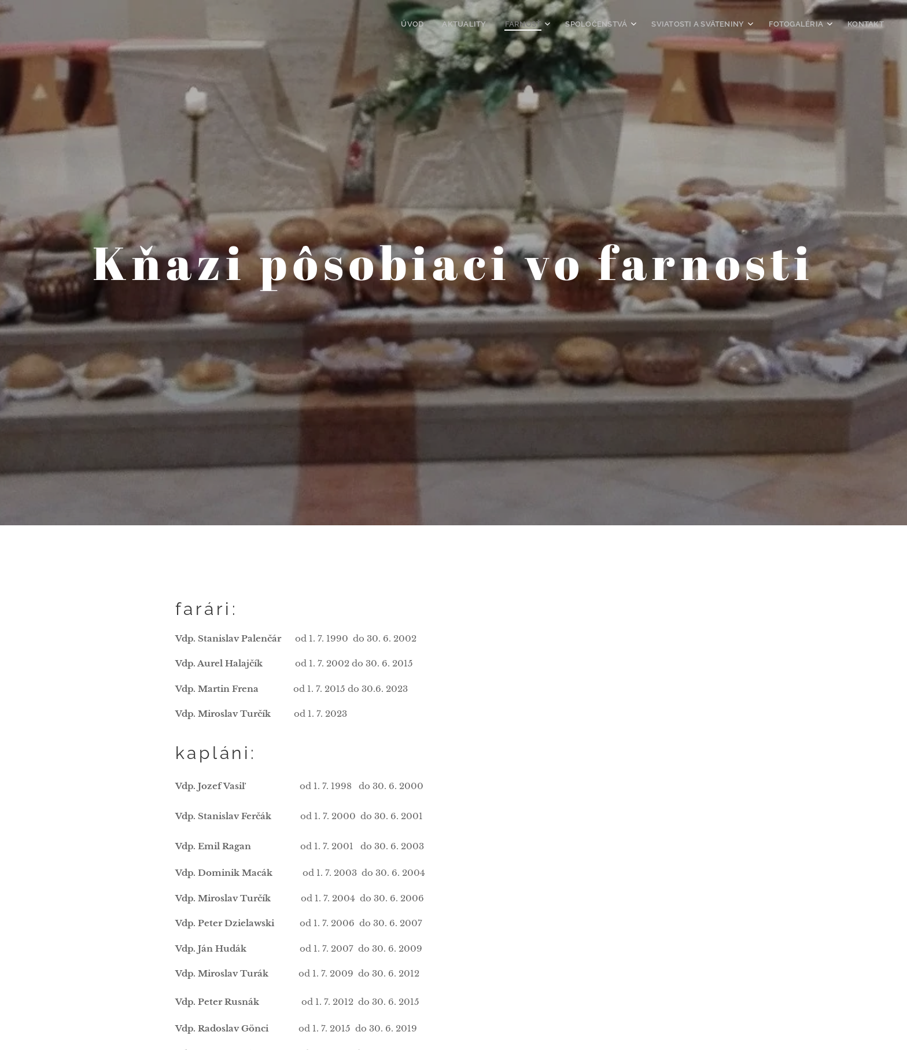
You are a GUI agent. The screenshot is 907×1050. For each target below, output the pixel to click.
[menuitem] (434, 23)
